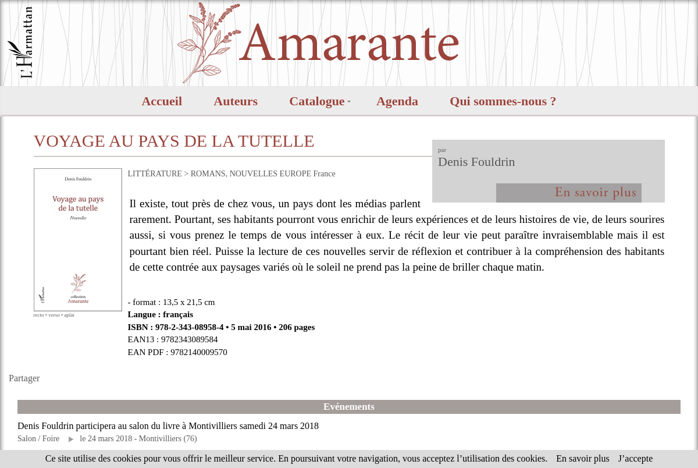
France (325, 173)
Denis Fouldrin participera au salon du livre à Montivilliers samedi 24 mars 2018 (168, 426)
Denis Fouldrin (476, 161)
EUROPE (295, 173)
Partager (24, 378)
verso (54, 315)
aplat (69, 315)
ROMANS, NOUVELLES (234, 173)
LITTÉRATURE (155, 173)
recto (39, 315)
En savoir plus (583, 458)
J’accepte (635, 458)
